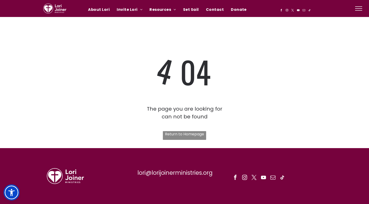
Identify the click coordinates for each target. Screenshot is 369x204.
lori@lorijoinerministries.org (175, 173)
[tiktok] (309, 10)
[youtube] (298, 10)
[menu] (359, 8)
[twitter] (292, 10)
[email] (304, 10)
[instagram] (287, 10)
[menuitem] (98, 9)
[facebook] (281, 10)
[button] (11, 192)
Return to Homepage (184, 134)
